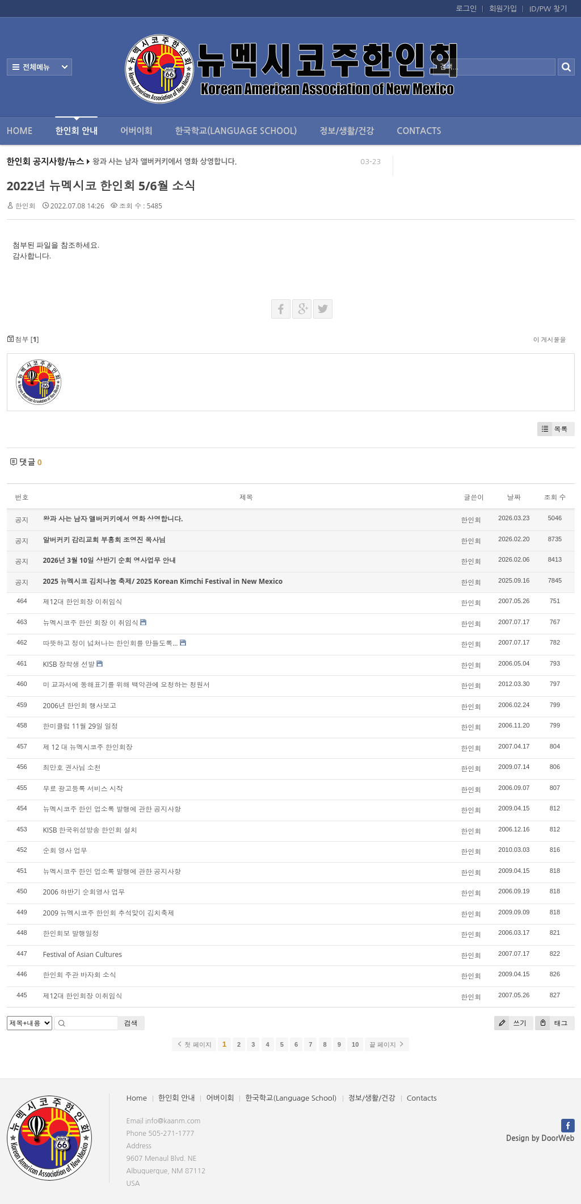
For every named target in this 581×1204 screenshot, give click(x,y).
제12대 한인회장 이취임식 (83, 602)
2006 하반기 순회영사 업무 (84, 892)
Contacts (419, 131)
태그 (551, 1023)
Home (20, 131)
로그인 (466, 8)
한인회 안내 (76, 125)
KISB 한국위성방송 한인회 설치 (90, 830)
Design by (540, 1138)
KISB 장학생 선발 (69, 664)
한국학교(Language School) (236, 131)
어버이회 (136, 131)
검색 (131, 1023)
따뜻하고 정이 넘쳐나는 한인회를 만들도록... (110, 643)
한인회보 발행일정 (71, 933)
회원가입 (503, 8)
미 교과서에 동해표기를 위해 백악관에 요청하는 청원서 (126, 684)
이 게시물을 (549, 339)
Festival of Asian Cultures (83, 954)
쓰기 (510, 1023)
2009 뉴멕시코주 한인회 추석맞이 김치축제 (109, 913)
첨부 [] (23, 339)
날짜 (514, 497)
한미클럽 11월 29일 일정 (81, 726)
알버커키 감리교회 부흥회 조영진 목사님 (104, 540)
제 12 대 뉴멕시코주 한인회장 (88, 747)
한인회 (25, 206)
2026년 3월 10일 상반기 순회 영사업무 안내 (109, 560)
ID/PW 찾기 (548, 8)
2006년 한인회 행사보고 (80, 705)
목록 (552, 429)
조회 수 (555, 497)
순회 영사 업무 (65, 850)
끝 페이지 (386, 1044)
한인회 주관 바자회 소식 (79, 975)
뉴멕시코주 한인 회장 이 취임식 (90, 623)
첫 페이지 (193, 1044)
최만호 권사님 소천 (72, 767)
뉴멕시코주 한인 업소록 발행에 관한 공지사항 (112, 809)
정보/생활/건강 (346, 131)
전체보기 (39, 67)
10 (355, 1044)
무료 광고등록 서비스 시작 (83, 788)
